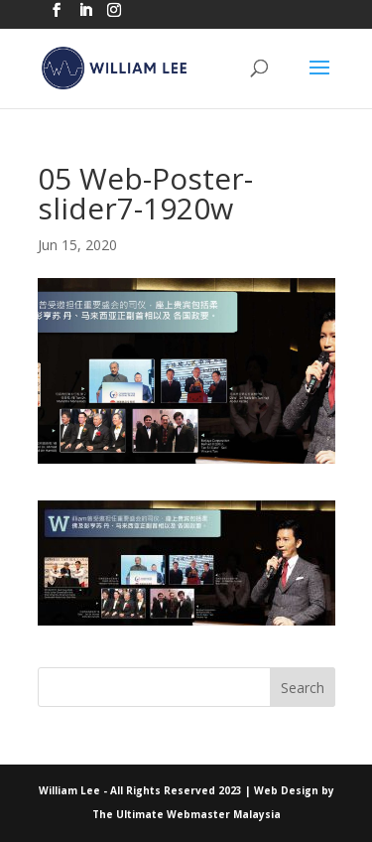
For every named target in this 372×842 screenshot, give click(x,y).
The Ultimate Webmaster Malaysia (186, 814)
